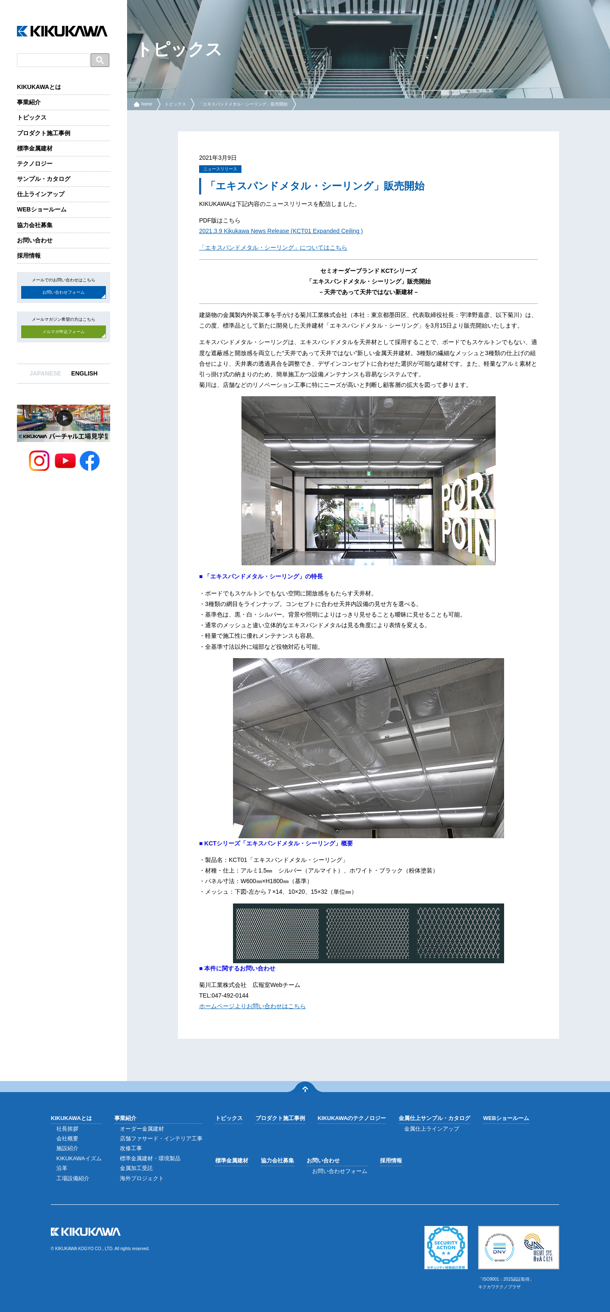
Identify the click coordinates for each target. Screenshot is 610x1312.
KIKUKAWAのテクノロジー (352, 1118)
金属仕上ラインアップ (431, 1129)
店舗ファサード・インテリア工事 (161, 1138)
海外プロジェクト (142, 1178)
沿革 (61, 1168)
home (146, 104)
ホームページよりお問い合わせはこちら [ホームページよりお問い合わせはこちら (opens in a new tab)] (252, 1006)
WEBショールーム (42, 209)
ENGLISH (84, 373)
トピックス (32, 117)
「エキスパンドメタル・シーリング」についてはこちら (273, 247)
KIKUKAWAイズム (79, 1158)
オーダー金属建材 (142, 1129)
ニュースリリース (220, 169)
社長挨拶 (67, 1129)
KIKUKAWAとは (39, 86)
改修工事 (131, 1148)
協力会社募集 (35, 225)
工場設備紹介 (72, 1178)
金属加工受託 (136, 1168)
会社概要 (67, 1138)
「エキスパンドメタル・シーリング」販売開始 (243, 104)
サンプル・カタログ (43, 178)
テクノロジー (35, 163)
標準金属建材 (35, 148)
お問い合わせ (35, 240)
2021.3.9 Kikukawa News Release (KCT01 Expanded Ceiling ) (281, 231)
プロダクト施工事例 (43, 133)
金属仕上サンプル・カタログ (434, 1118)
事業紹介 (29, 102)
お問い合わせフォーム (63, 292)
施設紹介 (67, 1148)
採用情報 (29, 255)
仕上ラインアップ (40, 194)
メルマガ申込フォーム (63, 331)
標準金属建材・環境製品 (150, 1158)
